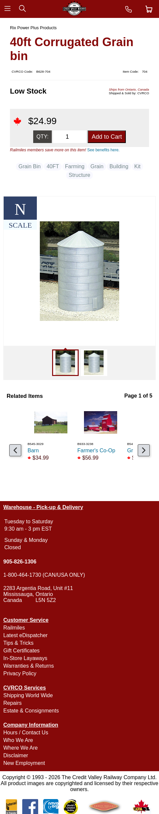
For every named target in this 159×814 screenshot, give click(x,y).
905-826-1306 (20, 561)
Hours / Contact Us (25, 732)
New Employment (24, 763)
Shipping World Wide (28, 695)
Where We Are (20, 748)
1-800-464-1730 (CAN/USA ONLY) (44, 575)
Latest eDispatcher (25, 635)
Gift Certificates (21, 650)
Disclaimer (15, 755)
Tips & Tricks (18, 643)
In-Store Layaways (25, 658)
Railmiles (14, 627)
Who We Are (18, 740)
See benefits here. (103, 150)
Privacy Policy (20, 673)
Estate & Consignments (31, 710)
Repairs (12, 703)
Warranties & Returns (28, 666)
